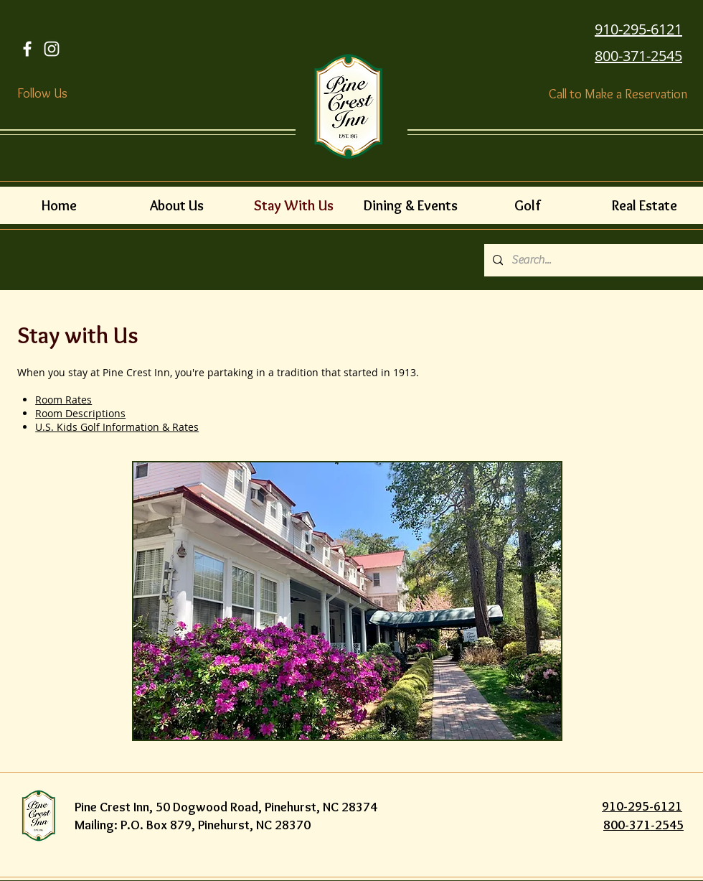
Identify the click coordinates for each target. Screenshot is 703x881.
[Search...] (592, 260)
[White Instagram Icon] (52, 49)
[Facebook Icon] (27, 49)
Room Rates (63, 399)
